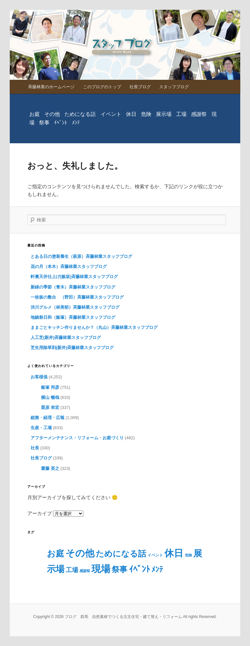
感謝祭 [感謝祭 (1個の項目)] (199, 114)
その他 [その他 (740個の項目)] (52, 114)
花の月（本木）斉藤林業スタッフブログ (69, 266)
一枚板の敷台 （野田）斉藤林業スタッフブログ (77, 297)
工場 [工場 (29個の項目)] (181, 114)
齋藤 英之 (50, 468)
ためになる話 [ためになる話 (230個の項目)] (80, 114)
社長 (35, 447)
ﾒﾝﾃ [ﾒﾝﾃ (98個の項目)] (76, 122)
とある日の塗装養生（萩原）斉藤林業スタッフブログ (81, 256)
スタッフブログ (174, 86)
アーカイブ (39, 513)
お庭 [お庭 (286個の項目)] (34, 114)
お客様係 (39, 376)
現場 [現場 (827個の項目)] (100, 568)
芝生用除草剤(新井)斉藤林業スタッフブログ (72, 347)
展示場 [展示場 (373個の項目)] (164, 114)
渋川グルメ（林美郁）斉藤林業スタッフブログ (75, 307)
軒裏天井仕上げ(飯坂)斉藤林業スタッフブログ (74, 276)
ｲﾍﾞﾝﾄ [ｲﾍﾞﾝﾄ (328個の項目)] (60, 122)
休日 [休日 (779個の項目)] (131, 114)
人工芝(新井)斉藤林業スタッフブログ (66, 337)
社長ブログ (140, 86)
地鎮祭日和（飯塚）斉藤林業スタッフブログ (73, 317)
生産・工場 (41, 427)
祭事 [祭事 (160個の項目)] (44, 122)
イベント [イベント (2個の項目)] (111, 114)
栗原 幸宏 (50, 407)
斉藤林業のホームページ (51, 86)
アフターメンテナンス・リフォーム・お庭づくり (77, 437)
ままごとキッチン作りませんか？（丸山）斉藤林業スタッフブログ (94, 327)
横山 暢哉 (50, 397)
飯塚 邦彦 (50, 387)
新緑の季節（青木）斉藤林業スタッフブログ (73, 287)
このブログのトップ (102, 86)
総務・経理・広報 (47, 417)
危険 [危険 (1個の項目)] (146, 114)
